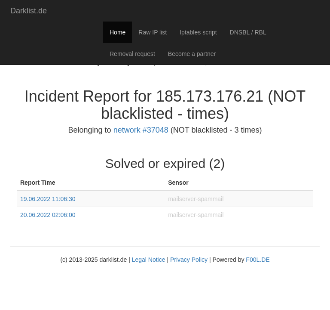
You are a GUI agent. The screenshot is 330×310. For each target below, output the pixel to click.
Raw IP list (152, 32)
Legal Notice (148, 259)
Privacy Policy (189, 259)
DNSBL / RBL (248, 32)
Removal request (132, 53)
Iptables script (198, 32)
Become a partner (192, 53)
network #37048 (140, 130)
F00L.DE (257, 259)
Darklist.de (28, 10)
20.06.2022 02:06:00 (47, 214)
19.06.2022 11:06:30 (47, 198)
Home (117, 32)
